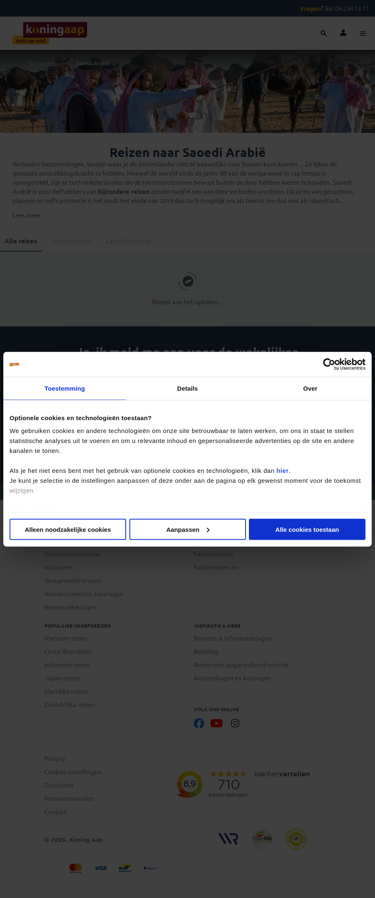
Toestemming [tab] (64, 387)
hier (282, 470)
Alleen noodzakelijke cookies (68, 529)
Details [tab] (187, 387)
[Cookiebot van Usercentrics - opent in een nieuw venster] (329, 364)
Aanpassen (187, 529)
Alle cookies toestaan (307, 529)
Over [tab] (310, 387)
